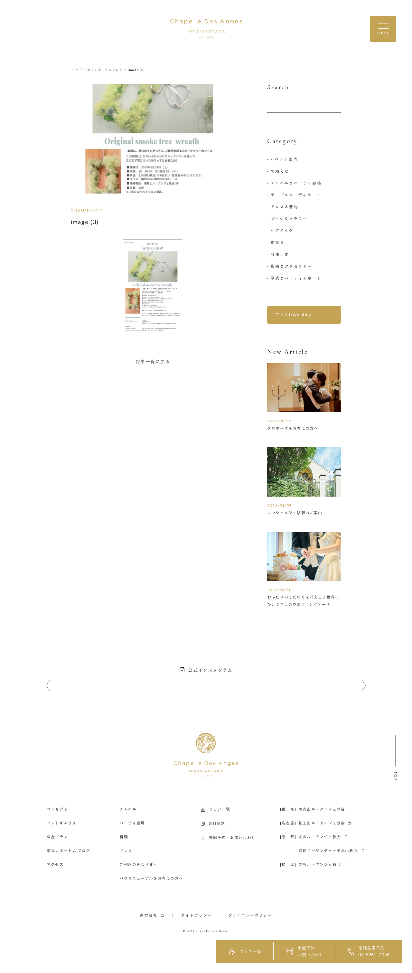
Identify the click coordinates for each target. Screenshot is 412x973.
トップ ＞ (79, 69)
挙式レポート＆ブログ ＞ (107, 69)
